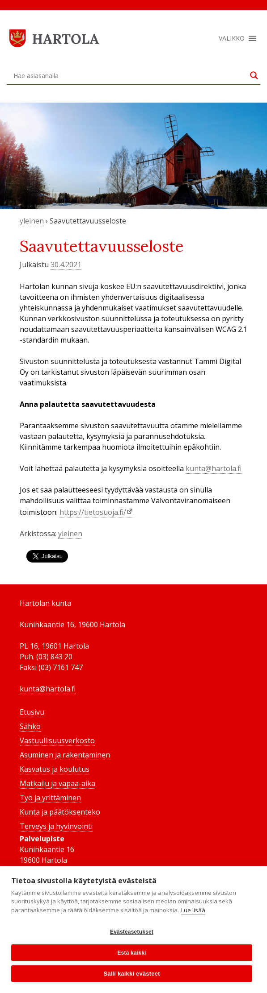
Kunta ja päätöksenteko (60, 812)
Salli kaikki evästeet (131, 973)
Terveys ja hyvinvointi (56, 826)
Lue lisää (193, 910)
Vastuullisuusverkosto (57, 740)
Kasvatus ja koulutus (54, 769)
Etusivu (32, 712)
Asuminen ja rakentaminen (65, 755)
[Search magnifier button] (254, 75)
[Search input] (129, 75)
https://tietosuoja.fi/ (92, 512)
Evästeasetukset (131, 932)
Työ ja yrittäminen (50, 798)
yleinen (32, 221)
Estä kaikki (131, 953)
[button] (232, 38)
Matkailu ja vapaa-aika (57, 783)
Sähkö (30, 726)
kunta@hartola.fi (214, 468)
